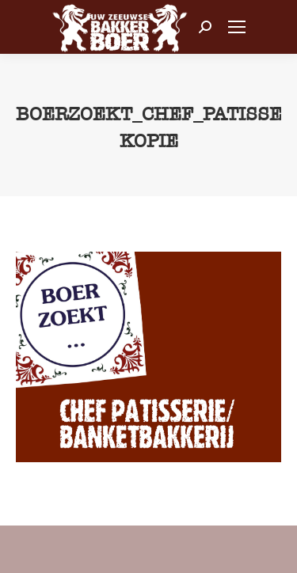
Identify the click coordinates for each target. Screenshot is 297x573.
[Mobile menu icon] (236, 26)
